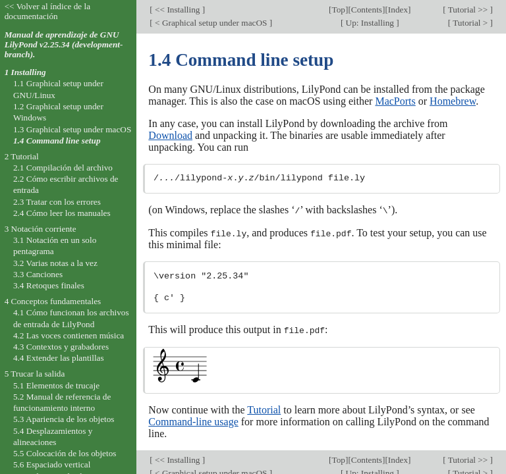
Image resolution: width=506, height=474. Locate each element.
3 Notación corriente (40, 229)
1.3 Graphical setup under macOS (72, 129)
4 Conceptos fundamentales (53, 301)
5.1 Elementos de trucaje (56, 385)
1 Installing (25, 72)
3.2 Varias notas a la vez (55, 263)
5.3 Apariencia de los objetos (64, 419)
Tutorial (264, 408)
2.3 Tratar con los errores (57, 202)
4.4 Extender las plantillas (58, 358)
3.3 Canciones (38, 274)
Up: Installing (369, 23)
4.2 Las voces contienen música (68, 335)
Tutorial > (470, 23)
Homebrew (453, 101)
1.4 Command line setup (57, 140)
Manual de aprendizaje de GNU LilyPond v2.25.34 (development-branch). (64, 44)
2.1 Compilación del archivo (63, 167)
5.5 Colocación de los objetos (65, 453)
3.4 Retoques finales (48, 285)
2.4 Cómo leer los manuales (62, 213)
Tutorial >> (468, 9)
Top (338, 9)
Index (398, 9)
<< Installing (177, 9)
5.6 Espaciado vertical (52, 464)
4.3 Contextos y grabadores (61, 347)
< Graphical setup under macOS (211, 23)
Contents (366, 9)
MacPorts (395, 101)
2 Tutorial (22, 156)
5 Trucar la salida (35, 374)
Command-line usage (193, 420)
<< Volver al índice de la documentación (48, 11)
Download (170, 135)
